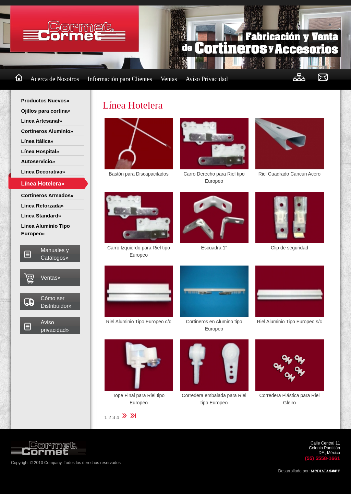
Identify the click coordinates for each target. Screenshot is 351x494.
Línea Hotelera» (43, 183)
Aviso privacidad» (55, 326)
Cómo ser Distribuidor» (56, 302)
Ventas (168, 79)
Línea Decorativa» (43, 172)
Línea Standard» (41, 215)
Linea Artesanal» (41, 121)
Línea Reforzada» (42, 206)
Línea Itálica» (37, 141)
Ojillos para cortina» (46, 111)
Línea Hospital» (40, 151)
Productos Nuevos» (45, 100)
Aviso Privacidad (206, 79)
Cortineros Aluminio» (47, 131)
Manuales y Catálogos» (55, 254)
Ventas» (51, 278)
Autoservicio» (38, 161)
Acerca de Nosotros (55, 79)
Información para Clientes (119, 79)
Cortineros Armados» (47, 195)
